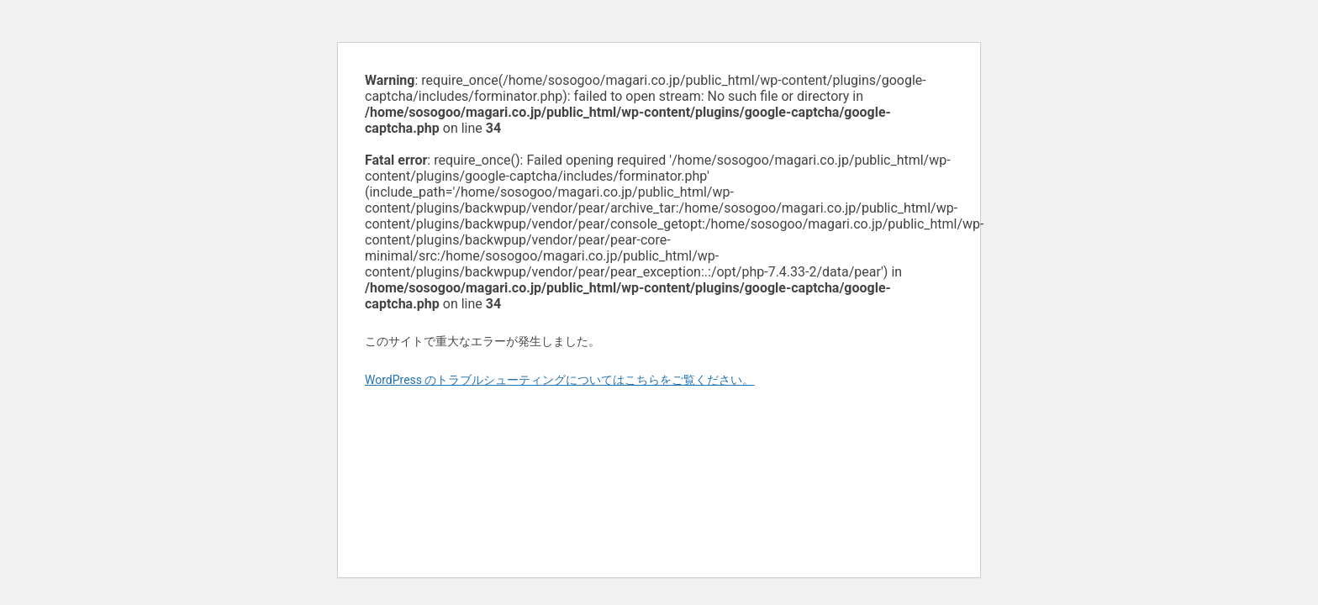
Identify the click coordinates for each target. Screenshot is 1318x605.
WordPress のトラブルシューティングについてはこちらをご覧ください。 (560, 380)
